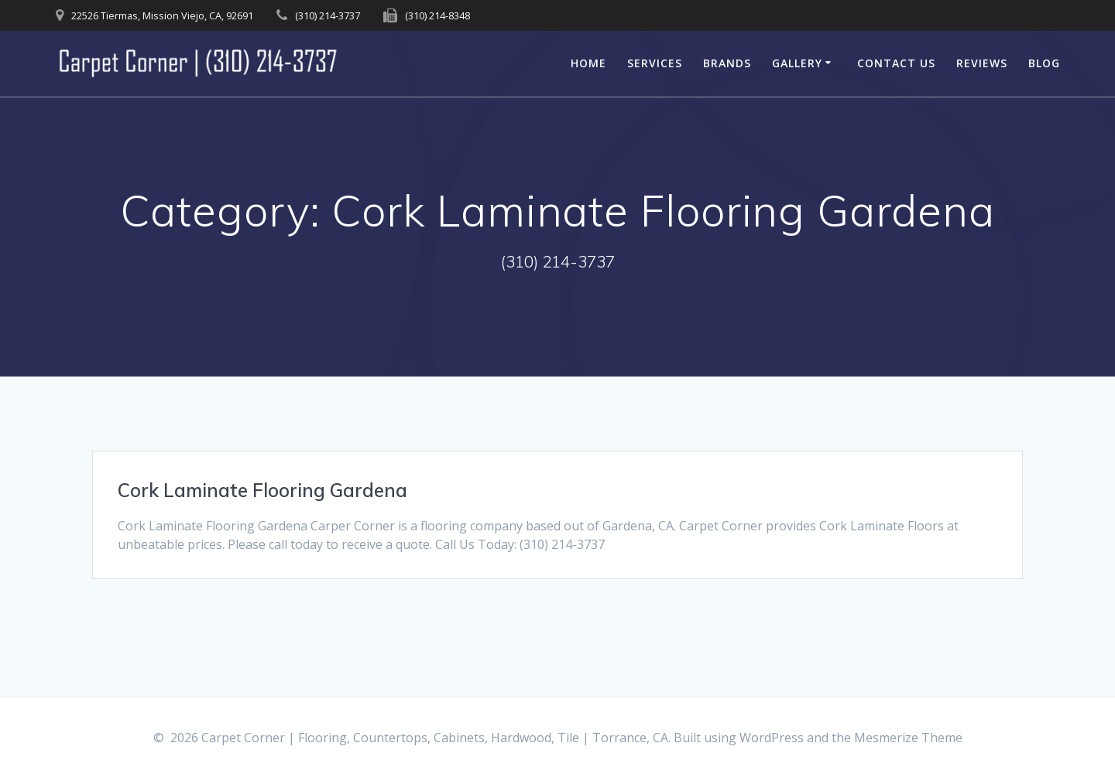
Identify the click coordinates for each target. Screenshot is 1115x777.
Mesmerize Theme (908, 737)
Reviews (981, 63)
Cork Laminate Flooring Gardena (262, 490)
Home (588, 63)
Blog (1044, 63)
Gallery (797, 63)
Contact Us (896, 63)
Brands (727, 63)
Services (654, 63)
